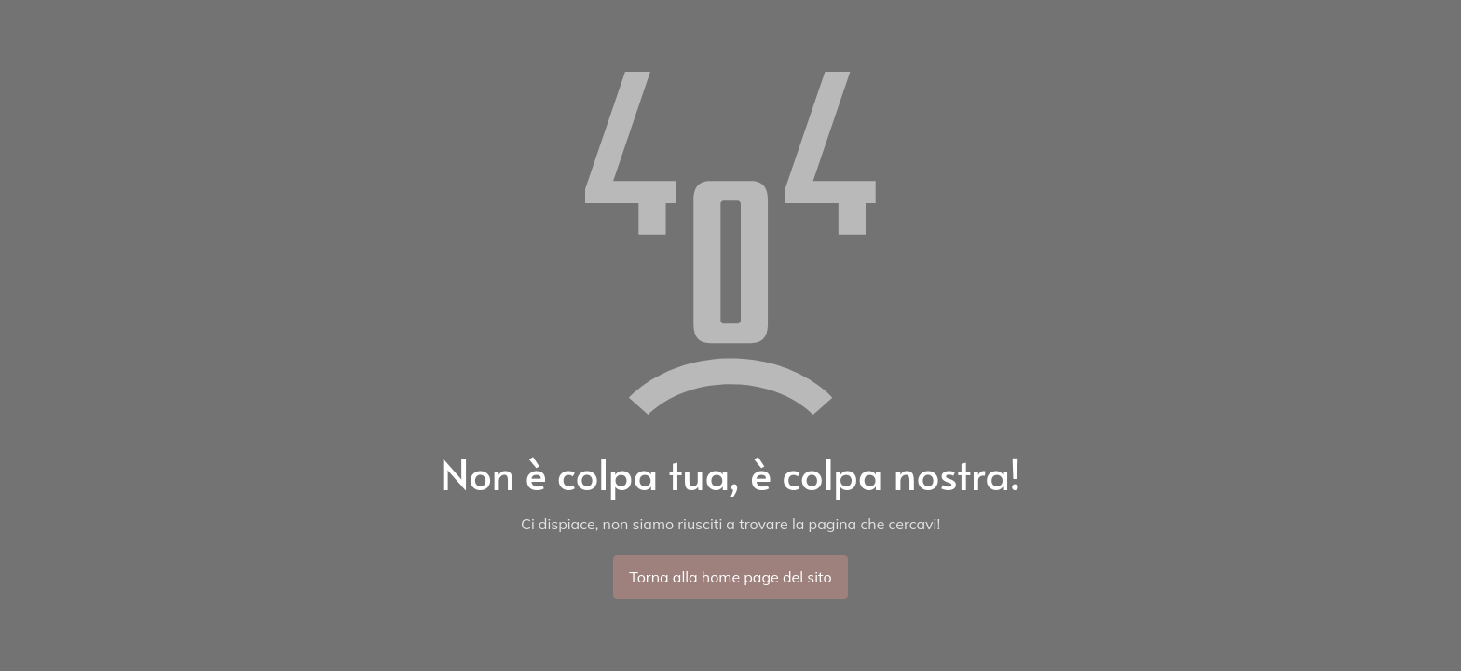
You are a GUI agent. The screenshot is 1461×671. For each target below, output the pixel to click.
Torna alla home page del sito (730, 577)
